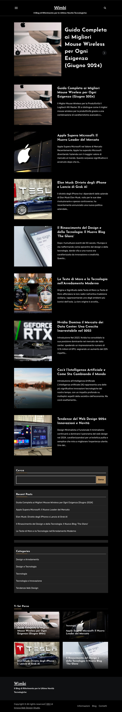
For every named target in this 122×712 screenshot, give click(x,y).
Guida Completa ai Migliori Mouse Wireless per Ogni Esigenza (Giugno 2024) (78, 92)
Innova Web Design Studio (27, 708)
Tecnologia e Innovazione (29, 581)
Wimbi (60, 7)
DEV (48, 704)
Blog (94, 706)
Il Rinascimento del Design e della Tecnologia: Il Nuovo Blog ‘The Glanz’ (81, 232)
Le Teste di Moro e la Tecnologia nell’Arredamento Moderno (46, 531)
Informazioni (83, 706)
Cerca (20, 470)
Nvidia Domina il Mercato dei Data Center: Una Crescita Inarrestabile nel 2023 (80, 327)
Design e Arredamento (27, 559)
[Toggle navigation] (16, 8)
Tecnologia (21, 573)
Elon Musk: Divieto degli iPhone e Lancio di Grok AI (42, 517)
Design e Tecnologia (26, 566)
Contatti (103, 706)
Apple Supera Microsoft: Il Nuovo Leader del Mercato (43, 509)
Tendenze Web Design (27, 588)
